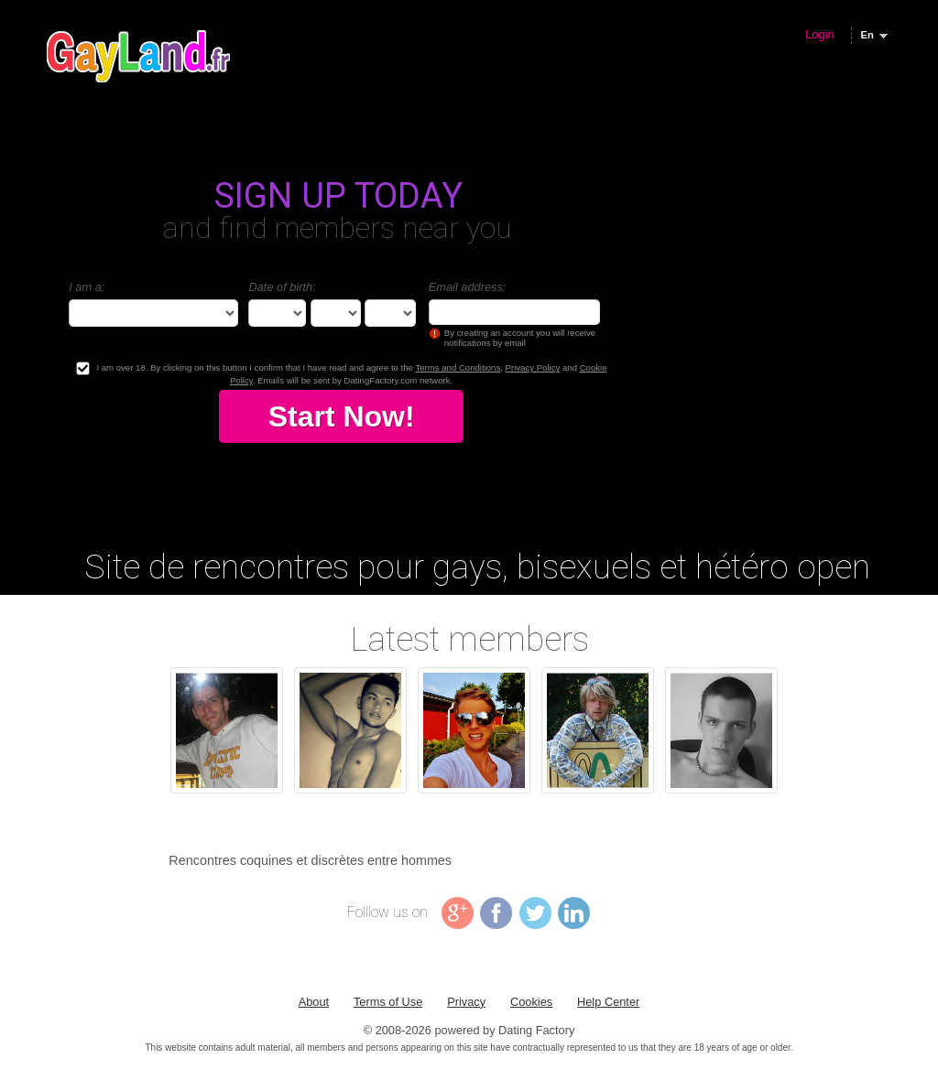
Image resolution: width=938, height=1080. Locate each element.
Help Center (608, 1002)
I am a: (86, 287)
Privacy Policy (533, 367)
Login (819, 34)
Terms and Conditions (457, 367)
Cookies (531, 1002)
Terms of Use (388, 1002)
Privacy (466, 1002)
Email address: (468, 287)
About (314, 1002)
